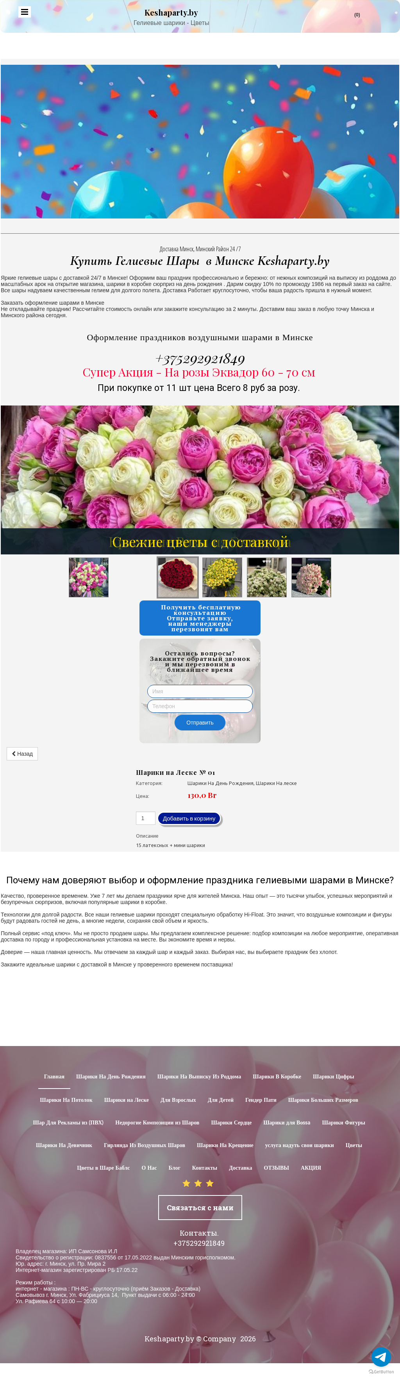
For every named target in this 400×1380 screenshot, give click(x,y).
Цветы (354, 1145)
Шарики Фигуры (343, 1123)
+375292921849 (200, 357)
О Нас (149, 1168)
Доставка (240, 1168)
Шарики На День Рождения (111, 1077)
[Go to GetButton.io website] (381, 1372)
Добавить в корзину (189, 818)
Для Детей (221, 1100)
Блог (174, 1168)
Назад (22, 754)
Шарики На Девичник (64, 1145)
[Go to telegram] (381, 1357)
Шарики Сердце (231, 1123)
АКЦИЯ (311, 1168)
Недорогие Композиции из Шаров (157, 1123)
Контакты (204, 1168)
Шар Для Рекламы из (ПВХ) (68, 1123)
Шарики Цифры (333, 1077)
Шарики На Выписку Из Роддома (199, 1077)
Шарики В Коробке (277, 1077)
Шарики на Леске (126, 1100)
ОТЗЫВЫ (276, 1168)
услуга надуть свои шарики (299, 1145)
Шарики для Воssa (286, 1123)
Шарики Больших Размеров (323, 1100)
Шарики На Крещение (225, 1145)
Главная (54, 1077)
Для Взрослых (178, 1100)
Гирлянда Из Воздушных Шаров (144, 1145)
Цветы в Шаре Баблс (103, 1168)
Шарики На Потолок (66, 1100)
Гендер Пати (261, 1100)
